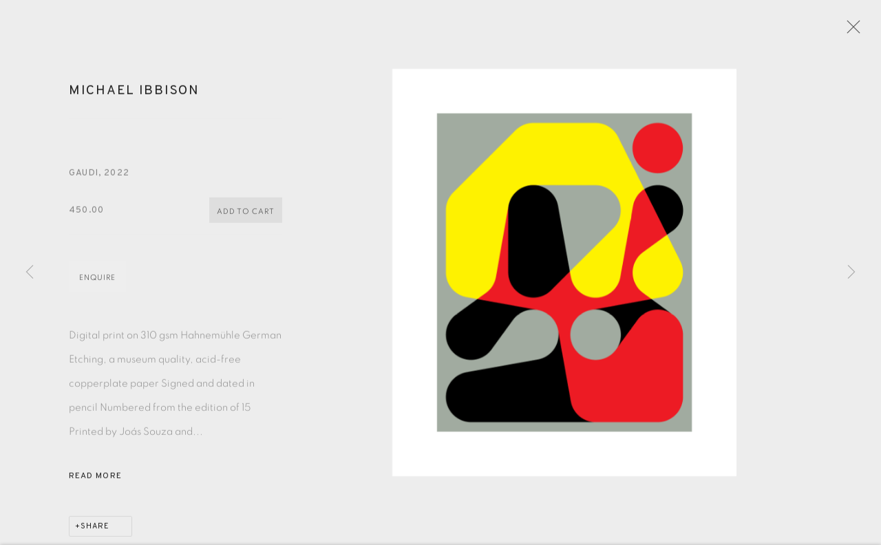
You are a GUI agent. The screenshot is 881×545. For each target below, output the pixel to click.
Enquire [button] (97, 282)
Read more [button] (95, 480)
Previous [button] (29, 272)
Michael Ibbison (134, 95)
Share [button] (95, 530)
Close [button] (851, 31)
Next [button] (851, 272)
